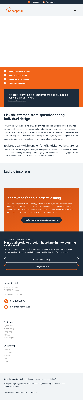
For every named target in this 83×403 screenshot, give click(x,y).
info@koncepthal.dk (20, 309)
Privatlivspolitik (22, 395)
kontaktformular (26, 215)
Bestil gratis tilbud (41, 269)
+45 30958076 (36, 2)
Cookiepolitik (9, 395)
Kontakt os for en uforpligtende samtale (41, 222)
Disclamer (33, 395)
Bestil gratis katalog (41, 262)
